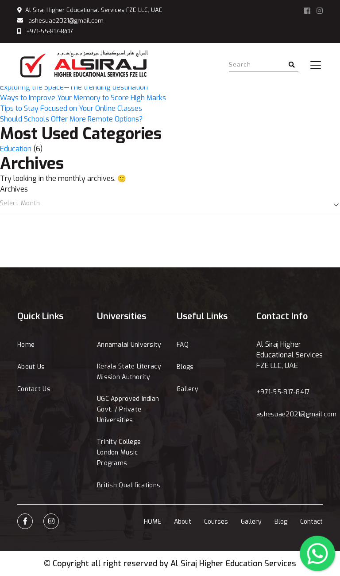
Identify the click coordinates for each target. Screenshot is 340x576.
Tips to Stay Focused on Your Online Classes (71, 108)
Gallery (187, 389)
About (182, 521)
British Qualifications (128, 485)
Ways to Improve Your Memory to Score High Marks (83, 97)
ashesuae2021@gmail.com (66, 20)
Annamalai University (129, 345)
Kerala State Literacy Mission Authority (129, 371)
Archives (14, 189)
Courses (216, 521)
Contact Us (33, 389)
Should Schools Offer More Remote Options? (71, 119)
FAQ (183, 345)
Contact (311, 521)
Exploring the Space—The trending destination (74, 87)
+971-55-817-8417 (49, 31)
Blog (280, 521)
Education (15, 148)
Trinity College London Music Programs (119, 452)
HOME (152, 521)
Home (26, 345)
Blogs (185, 367)
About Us (31, 367)
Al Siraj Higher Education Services (233, 563)
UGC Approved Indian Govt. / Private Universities (128, 409)
